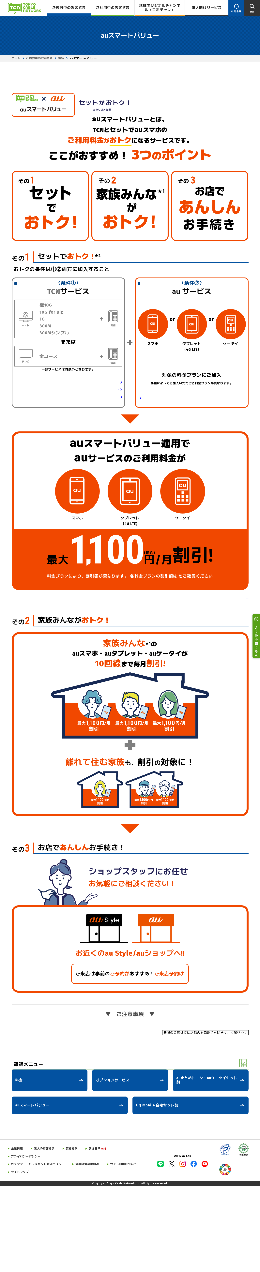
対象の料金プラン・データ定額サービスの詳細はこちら (177, 482)
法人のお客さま (44, 1234)
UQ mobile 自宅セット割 (157, 1191)
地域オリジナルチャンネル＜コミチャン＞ (159, 7)
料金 (19, 1165)
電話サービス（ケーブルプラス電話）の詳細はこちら (80, 474)
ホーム (16, 58)
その (21, 343)
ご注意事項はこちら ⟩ (225, 682)
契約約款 (72, 1234)
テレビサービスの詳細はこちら (96, 482)
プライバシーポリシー (26, 1242)
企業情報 (17, 1234)
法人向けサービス (207, 8)
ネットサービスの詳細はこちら (96, 467)
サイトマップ (20, 1257)
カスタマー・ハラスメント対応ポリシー (37, 1249)
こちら (178, 661)
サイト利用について (123, 1249)
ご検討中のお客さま (69, 8)
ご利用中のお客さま (113, 8)
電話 (61, 58)
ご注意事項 (130, 1100)
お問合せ (236, 11)
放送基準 (94, 1234)
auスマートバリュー (32, 1191)
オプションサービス (113, 1165)
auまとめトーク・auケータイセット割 (206, 1165)
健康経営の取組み (87, 1249)
